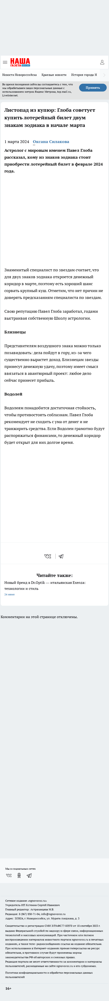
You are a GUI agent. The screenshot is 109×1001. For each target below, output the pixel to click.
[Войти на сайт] (102, 62)
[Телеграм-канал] (29, 875)
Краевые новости (54, 75)
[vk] (48, 556)
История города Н (84, 75)
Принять (93, 88)
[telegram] (62, 556)
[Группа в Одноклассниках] (19, 875)
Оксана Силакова (51, 141)
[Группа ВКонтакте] (8, 875)
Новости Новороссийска (19, 75)
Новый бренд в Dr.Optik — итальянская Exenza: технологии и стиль (54, 588)
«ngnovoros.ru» (37, 900)
